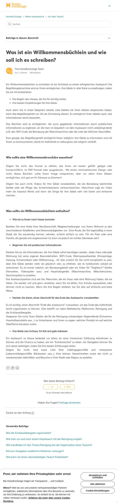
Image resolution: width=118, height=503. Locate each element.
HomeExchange (13, 16)
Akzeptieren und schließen (98, 476)
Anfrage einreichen (69, 402)
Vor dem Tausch (56, 16)
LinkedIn (17, 368)
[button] (109, 5)
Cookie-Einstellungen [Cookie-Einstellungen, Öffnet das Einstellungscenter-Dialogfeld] (97, 490)
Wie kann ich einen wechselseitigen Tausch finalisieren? (37, 457)
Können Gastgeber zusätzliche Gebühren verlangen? (35, 451)
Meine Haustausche (34, 16)
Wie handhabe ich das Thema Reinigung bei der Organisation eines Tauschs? (49, 445)
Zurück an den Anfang (20, 412)
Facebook (8, 368)
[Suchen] (59, 24)
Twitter (13, 368)
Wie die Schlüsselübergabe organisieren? (28, 432)
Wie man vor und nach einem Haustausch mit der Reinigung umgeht (44, 439)
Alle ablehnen (97, 484)
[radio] (50, 386)
